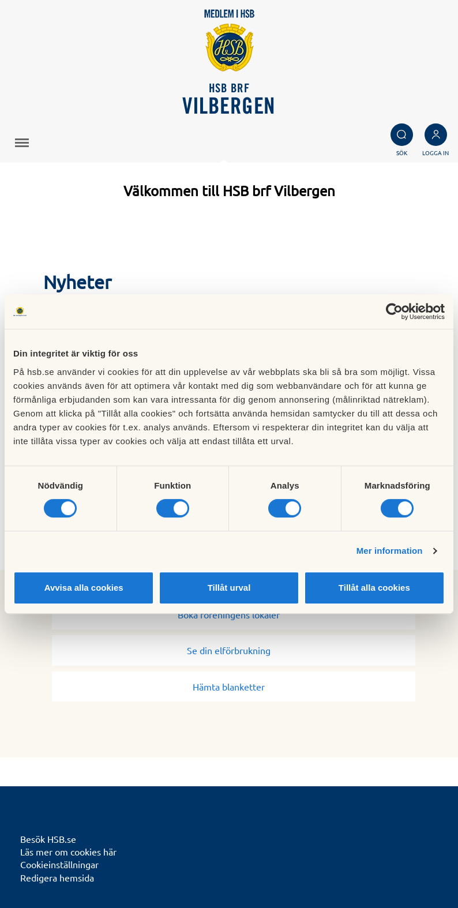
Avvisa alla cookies (83, 587)
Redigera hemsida (57, 877)
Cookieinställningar (59, 864)
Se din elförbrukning (233, 650)
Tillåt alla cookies (374, 587)
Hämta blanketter (233, 686)
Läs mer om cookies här (68, 851)
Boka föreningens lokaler (233, 614)
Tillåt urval (229, 587)
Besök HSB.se (48, 839)
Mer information (389, 551)
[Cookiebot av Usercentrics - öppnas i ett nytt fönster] (394, 311)
